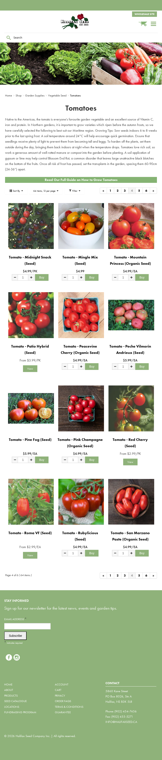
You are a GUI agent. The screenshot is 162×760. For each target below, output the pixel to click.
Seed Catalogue (15, 701)
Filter (74, 191)
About (8, 690)
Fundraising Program (20, 712)
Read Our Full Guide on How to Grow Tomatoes (81, 180)
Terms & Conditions (69, 707)
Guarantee (63, 712)
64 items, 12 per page (45, 191)
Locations (11, 707)
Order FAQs (63, 701)
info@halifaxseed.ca (121, 722)
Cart (58, 690)
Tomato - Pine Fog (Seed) (30, 439)
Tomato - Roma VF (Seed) (30, 532)
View (30, 369)
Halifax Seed (81, 21)
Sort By (16, 191)
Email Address (15, 619)
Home (8, 684)
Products (11, 695)
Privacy (60, 695)
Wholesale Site (144, 14)
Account (61, 684)
